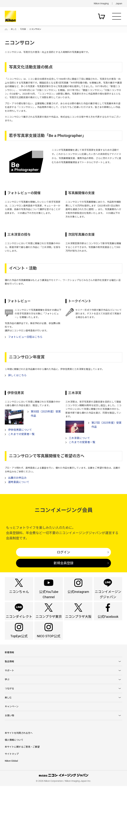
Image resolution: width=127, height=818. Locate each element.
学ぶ (7, 705)
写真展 (23, 29)
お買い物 (9, 746)
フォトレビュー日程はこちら (25, 336)
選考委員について (18, 482)
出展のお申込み (17, 477)
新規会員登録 (63, 563)
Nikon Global (11, 792)
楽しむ (14, 29)
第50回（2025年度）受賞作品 (46, 413)
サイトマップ (12, 785)
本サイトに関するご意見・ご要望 (22, 778)
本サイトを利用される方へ (19, 764)
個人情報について (14, 772)
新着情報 (9, 673)
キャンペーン (12, 736)
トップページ (6, 29)
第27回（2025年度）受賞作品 (106, 425)
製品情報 (9, 684)
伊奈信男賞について (20, 429)
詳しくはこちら (17, 375)
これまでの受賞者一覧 (21, 434)
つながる (9, 715)
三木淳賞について (79, 438)
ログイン (63, 552)
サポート (9, 694)
